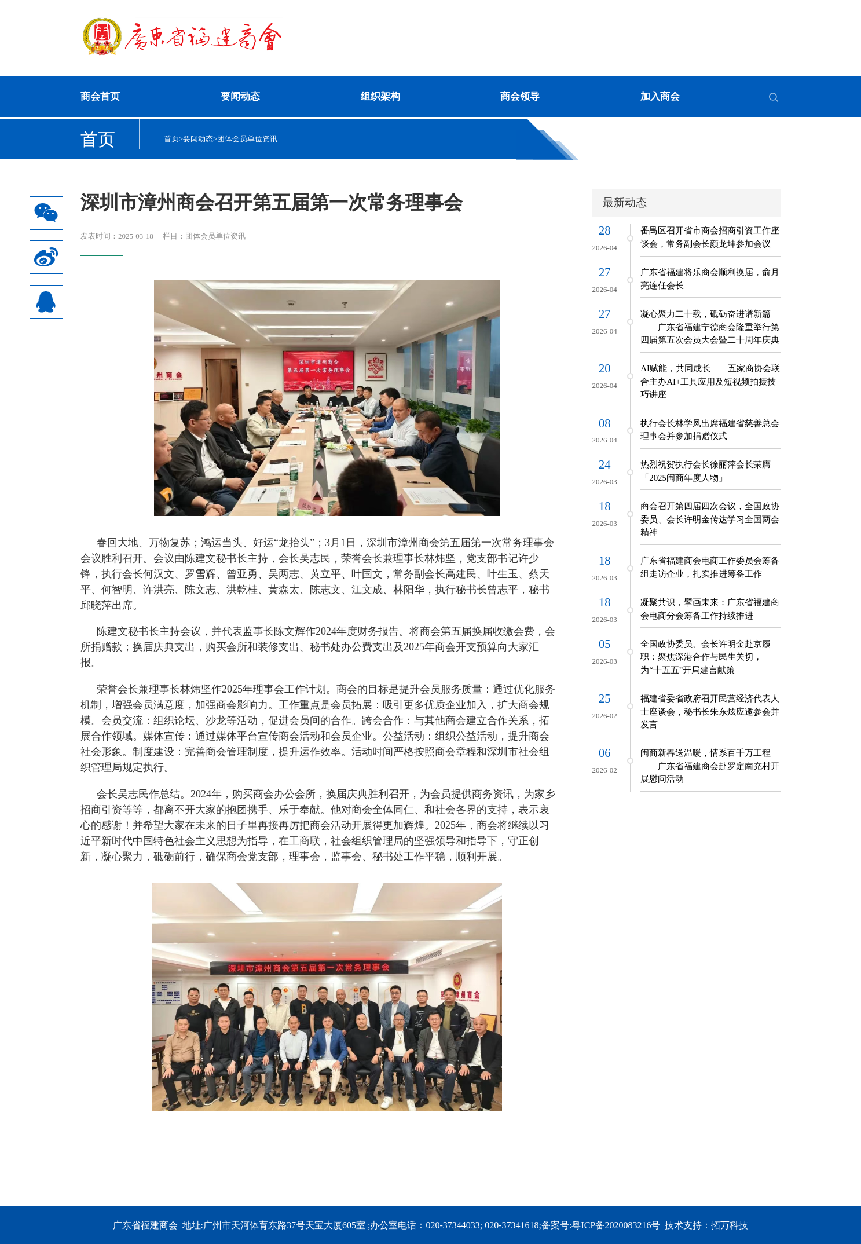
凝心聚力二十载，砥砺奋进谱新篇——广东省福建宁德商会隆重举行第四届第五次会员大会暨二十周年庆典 (709, 327)
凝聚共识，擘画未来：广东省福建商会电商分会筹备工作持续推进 (709, 609)
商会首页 (100, 96)
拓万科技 (729, 1225)
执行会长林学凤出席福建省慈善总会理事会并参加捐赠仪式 (709, 430)
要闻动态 (240, 96)
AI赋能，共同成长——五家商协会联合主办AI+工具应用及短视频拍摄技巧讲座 (709, 381)
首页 (171, 138)
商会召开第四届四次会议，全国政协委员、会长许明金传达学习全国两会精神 (709, 519)
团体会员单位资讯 (247, 138)
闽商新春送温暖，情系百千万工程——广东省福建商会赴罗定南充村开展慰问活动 (709, 766)
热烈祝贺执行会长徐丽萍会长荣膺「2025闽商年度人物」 (705, 471)
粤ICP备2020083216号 (615, 1225)
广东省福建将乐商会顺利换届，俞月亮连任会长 (709, 279)
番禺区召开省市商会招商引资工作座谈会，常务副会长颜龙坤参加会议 (709, 237)
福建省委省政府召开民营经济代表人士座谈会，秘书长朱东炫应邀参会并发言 (709, 711)
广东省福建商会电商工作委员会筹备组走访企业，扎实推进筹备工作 (709, 567)
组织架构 (380, 96)
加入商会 (660, 96)
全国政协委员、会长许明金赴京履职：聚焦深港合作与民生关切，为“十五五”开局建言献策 (705, 657)
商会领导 (520, 96)
